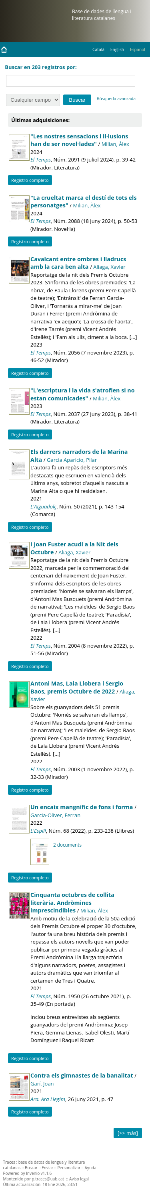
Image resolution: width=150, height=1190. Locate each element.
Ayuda (90, 1167)
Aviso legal (79, 1179)
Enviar (47, 1167)
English (117, 49)
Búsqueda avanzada (116, 98)
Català (98, 49)
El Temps (40, 159)
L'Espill (38, 830)
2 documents (67, 844)
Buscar (31, 1167)
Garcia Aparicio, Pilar (72, 459)
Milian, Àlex (115, 144)
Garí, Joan (42, 1083)
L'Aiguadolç (43, 506)
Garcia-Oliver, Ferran (55, 815)
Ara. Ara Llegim (47, 1099)
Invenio (33, 1173)
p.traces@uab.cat (48, 1179)
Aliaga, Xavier (109, 266)
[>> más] (128, 1133)
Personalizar (69, 1167)
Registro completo (30, 180)
